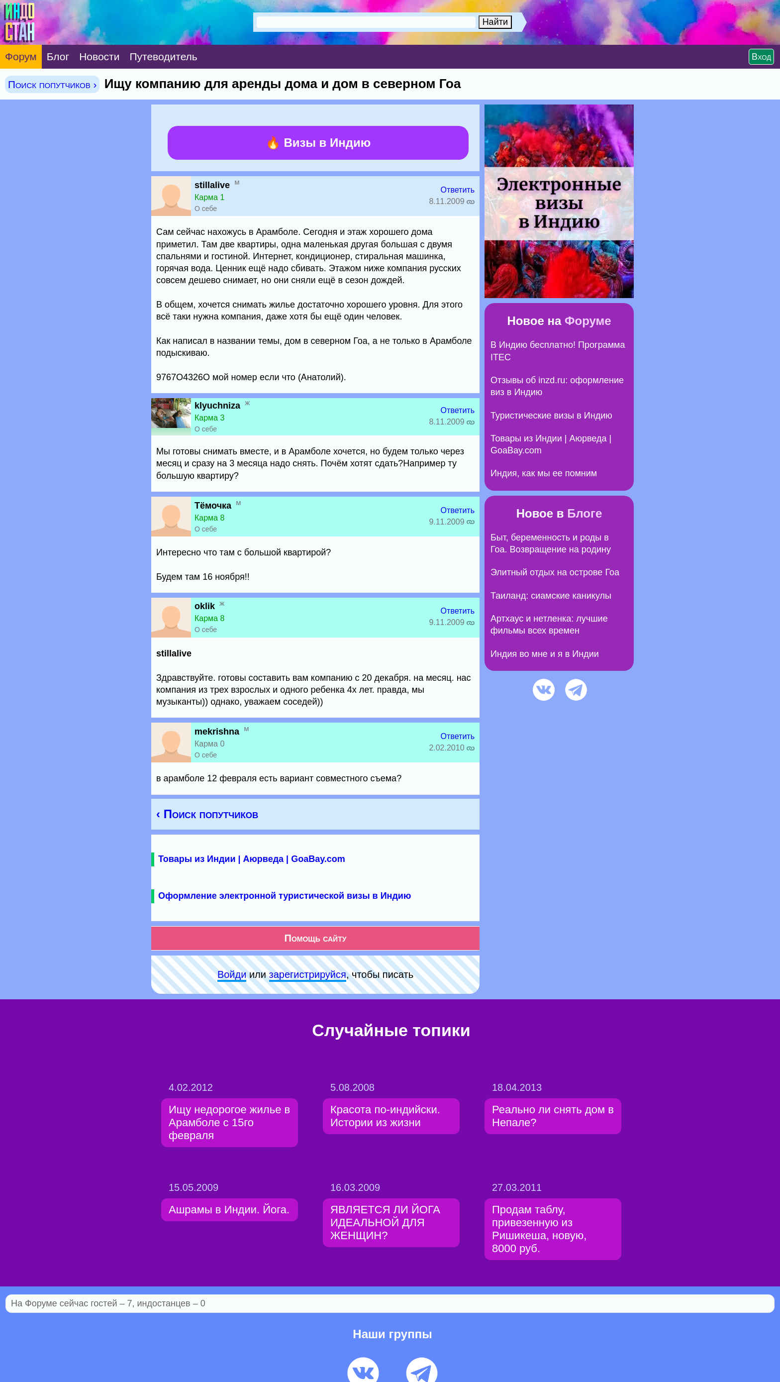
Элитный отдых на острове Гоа (554, 572)
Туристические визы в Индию (551, 416)
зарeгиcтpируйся (307, 974)
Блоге (584, 513)
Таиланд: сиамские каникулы (550, 596)
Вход (761, 57)
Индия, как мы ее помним (543, 473)
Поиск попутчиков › (52, 84)
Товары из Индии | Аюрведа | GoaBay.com (251, 859)
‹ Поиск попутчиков (207, 814)
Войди (231, 974)
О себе (206, 209)
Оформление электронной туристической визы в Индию (284, 896)
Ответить (458, 190)
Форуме (588, 320)
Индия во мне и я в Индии (544, 654)
